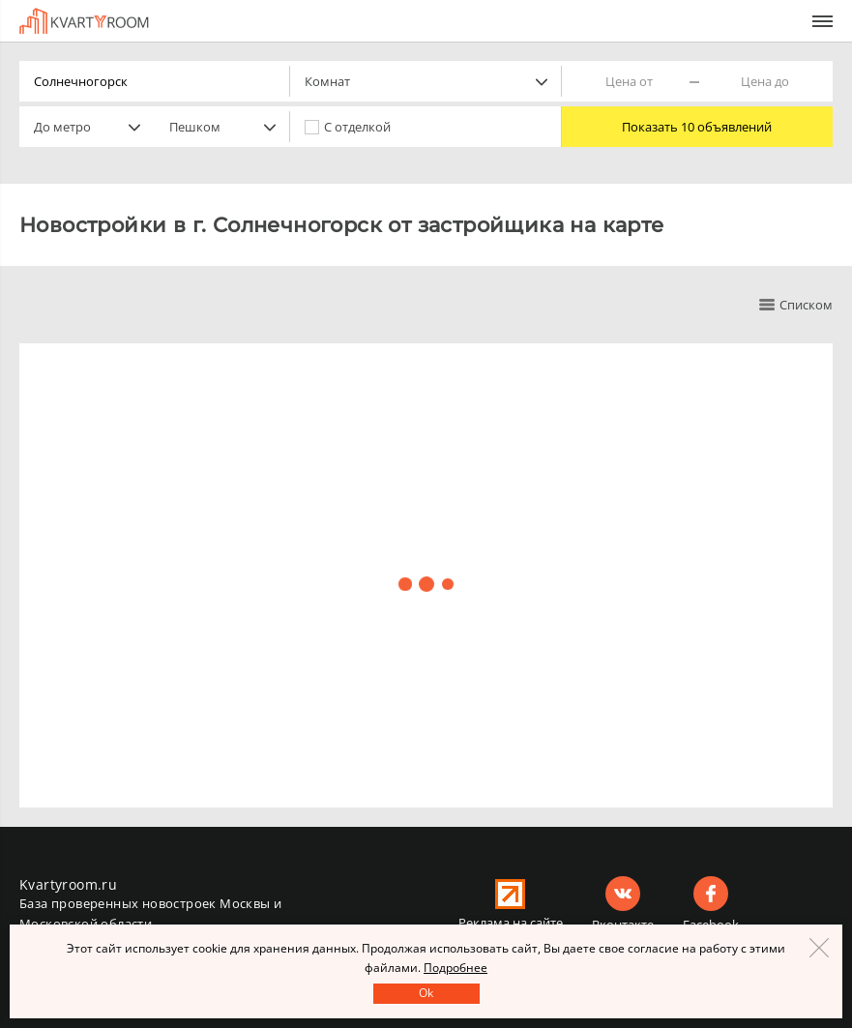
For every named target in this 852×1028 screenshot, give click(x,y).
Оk (426, 992)
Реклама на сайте (510, 922)
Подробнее (455, 967)
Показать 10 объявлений (697, 126)
